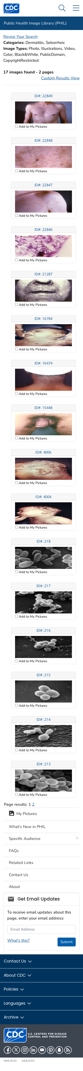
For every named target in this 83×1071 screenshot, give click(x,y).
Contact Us (18, 874)
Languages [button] (18, 1003)
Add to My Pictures (32, 126)
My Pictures (23, 814)
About (14, 886)
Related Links (21, 862)
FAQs (14, 850)
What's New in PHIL (27, 826)
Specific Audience (25, 838)
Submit (66, 941)
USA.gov (28, 1061)
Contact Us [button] (18, 961)
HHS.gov (10, 1061)
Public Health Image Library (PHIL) (35, 23)
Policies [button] (14, 989)
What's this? (18, 940)
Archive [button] (14, 1017)
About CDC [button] (18, 975)
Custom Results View (60, 78)
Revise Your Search (20, 36)
